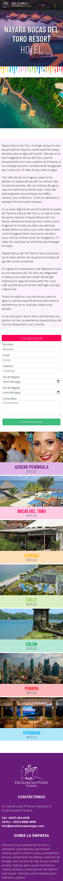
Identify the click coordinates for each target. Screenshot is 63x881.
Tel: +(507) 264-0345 (16, 818)
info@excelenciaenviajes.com (23, 826)
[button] (58, 103)
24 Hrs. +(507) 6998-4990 (19, 822)
